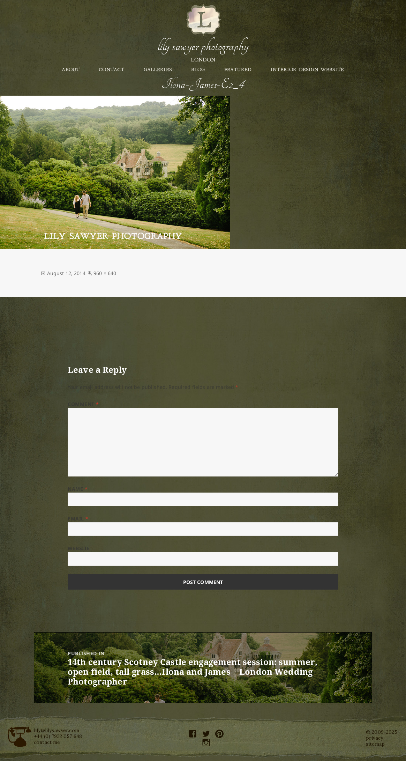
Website (79, 548)
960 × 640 (104, 273)
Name (78, 489)
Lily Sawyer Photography (203, 46)
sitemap (375, 744)
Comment (83, 404)
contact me (47, 742)
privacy (374, 738)
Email (78, 518)
